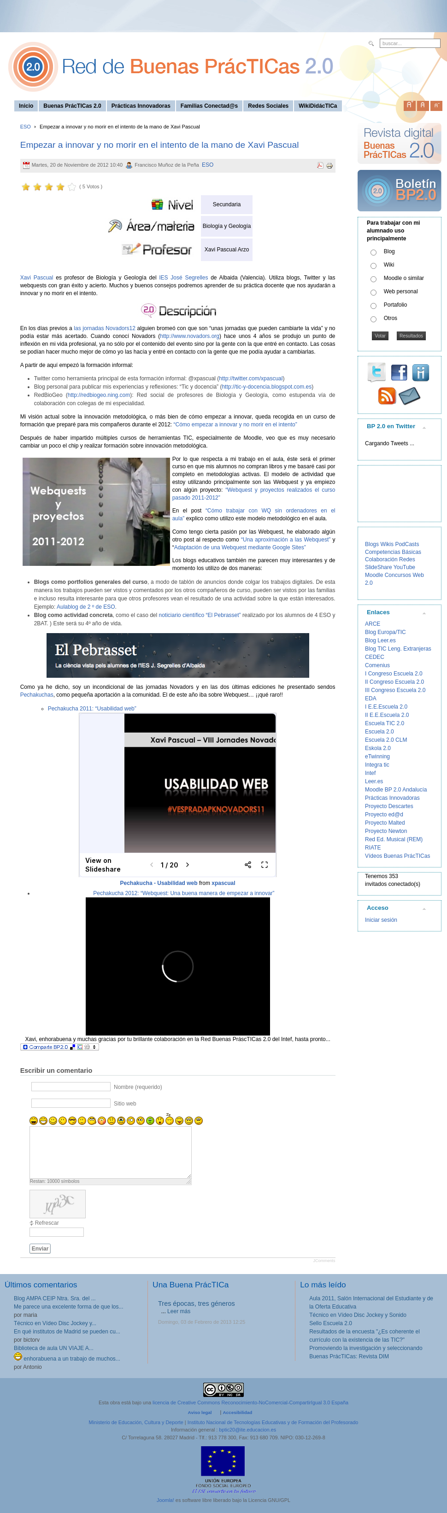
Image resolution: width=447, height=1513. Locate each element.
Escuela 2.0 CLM (386, 740)
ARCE (372, 624)
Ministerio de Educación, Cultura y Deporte (136, 1422)
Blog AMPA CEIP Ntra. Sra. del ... (55, 1298)
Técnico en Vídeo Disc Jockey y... (55, 1323)
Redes (407, 559)
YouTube (404, 567)
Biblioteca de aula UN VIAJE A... (54, 1348)
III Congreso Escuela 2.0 (395, 690)
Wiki (389, 265)
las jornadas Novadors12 (104, 328)
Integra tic (377, 765)
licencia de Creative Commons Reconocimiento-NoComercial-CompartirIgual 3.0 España (250, 1402)
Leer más (178, 1311)
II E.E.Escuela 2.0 (387, 715)
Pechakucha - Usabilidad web (159, 883)
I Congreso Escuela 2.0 (394, 673)
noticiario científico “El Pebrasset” (200, 615)
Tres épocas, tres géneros (196, 1303)
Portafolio (395, 305)
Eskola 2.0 (378, 748)
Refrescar (47, 1223)
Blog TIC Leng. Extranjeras (398, 649)
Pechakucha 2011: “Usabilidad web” (92, 708)
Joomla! (165, 1500)
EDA (370, 698)
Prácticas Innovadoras (392, 798)
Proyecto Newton (386, 831)
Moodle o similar (404, 278)
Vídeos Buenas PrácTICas (397, 856)
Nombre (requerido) (138, 1087)
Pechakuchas (36, 695)
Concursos (398, 575)
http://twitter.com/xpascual (250, 378)
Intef (370, 773)
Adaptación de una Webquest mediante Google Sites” (240, 547)
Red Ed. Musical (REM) (394, 839)
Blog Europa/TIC (385, 632)
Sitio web (125, 1103)
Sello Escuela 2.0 (330, 1323)
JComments (324, 1260)
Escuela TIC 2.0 (384, 723)
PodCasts (407, 544)
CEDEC (374, 657)
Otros (390, 318)
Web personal (401, 291)
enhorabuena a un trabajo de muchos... (67, 1359)
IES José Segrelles (182, 277)
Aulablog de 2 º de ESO (85, 607)
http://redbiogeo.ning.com (99, 395)
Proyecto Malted (385, 823)
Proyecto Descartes (389, 806)
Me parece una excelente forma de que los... (68, 1307)
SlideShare (378, 567)
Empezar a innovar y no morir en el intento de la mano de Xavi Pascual (159, 145)
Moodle (374, 575)
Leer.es (374, 781)
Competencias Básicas (393, 552)
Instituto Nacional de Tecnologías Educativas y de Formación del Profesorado (273, 1422)
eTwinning (377, 756)
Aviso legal (200, 1412)
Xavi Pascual (38, 277)
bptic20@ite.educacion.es (247, 1429)
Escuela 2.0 (379, 731)
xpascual (223, 883)
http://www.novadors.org (189, 336)
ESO (25, 126)
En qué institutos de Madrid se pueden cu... (67, 1331)
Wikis (387, 544)
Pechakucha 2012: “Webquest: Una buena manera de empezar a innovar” (183, 893)
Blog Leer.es (380, 640)
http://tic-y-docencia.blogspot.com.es (267, 387)
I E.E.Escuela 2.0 (386, 707)
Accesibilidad (237, 1412)
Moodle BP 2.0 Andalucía (396, 789)
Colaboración (381, 559)
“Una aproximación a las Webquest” (284, 539)
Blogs (372, 544)
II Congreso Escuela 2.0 (394, 682)
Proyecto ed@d (384, 814)
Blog (389, 251)
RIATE (373, 847)
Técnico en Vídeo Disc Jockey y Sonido (357, 1315)
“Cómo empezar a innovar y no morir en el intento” (234, 424)
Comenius (377, 665)
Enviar (40, 1248)
